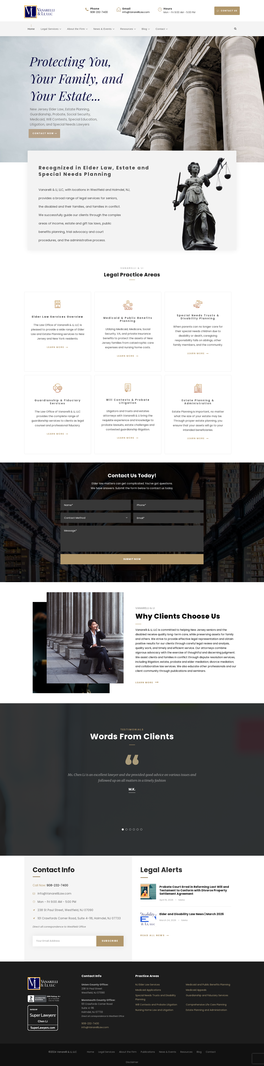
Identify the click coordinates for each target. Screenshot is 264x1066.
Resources (126, 28)
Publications (148, 1052)
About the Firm (76, 28)
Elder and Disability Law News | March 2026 (191, 914)
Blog (144, 28)
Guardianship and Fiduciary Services (207, 995)
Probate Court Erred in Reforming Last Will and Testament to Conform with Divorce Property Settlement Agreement (194, 890)
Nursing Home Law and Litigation (154, 1010)
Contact (160, 28)
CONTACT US (227, 10)
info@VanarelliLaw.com (136, 12)
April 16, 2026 (166, 899)
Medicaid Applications (148, 990)
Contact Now (44, 133)
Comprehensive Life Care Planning (206, 1004)
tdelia (181, 899)
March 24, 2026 (167, 920)
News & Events (102, 28)
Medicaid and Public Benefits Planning (208, 984)
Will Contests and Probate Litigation (156, 1004)
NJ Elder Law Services (147, 984)
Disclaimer (132, 1062)
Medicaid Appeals (196, 990)
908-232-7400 (99, 12)
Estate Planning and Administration (206, 1010)
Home (31, 28)
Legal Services (49, 28)
